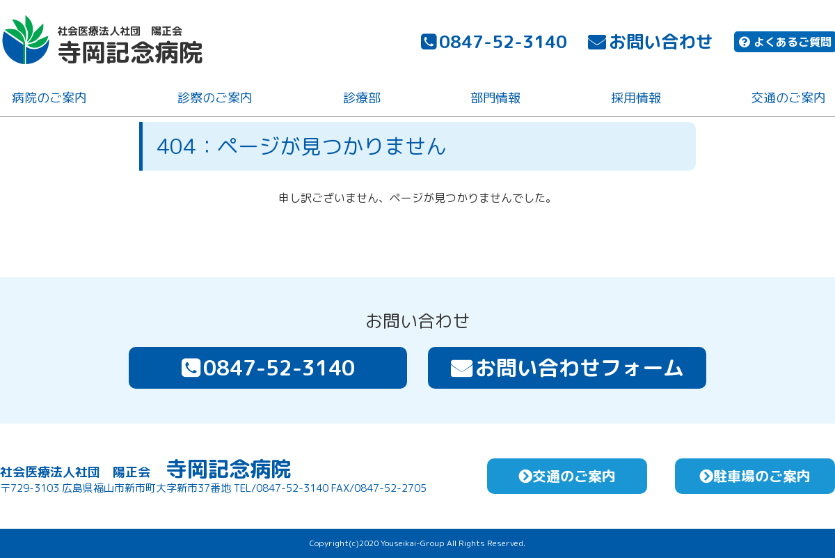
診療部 (360, 100)
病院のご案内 (48, 100)
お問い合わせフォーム (567, 367)
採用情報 (634, 100)
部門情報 (494, 100)
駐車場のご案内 (755, 476)
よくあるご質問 (784, 44)
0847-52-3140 (493, 43)
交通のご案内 (787, 100)
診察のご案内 (213, 100)
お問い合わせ (649, 43)
